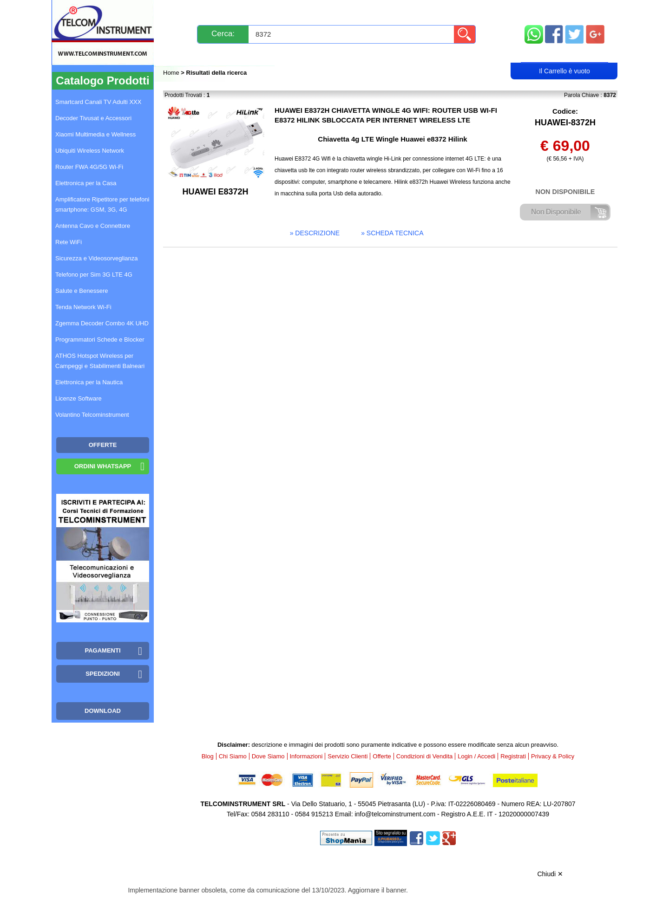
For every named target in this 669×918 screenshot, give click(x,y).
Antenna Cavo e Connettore (92, 225)
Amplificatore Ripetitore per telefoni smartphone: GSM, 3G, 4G (102, 204)
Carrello (564, 54)
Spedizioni (262, 10)
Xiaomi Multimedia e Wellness (95, 134)
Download (103, 710)
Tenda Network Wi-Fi (83, 307)
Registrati (366, 54)
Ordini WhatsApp (102, 466)
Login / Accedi (299, 54)
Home (172, 72)
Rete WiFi (68, 242)
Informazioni (451, 10)
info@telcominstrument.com (394, 814)
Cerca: (223, 33)
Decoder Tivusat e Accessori (93, 118)
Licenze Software (78, 398)
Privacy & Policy (552, 756)
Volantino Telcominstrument (92, 414)
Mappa (564, 10)
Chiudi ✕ (550, 874)
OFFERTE (103, 444)
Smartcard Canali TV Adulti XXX (98, 101)
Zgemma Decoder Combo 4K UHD (102, 323)
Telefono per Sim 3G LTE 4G (93, 274)
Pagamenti (316, 10)
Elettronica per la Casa (86, 183)
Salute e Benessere (81, 290)
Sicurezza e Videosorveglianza (96, 258)
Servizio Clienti (381, 10)
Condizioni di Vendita (424, 756)
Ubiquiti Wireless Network (89, 150)
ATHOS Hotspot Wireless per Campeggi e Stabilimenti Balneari (99, 360)
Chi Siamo (233, 756)
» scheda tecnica (392, 233)
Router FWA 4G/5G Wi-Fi (89, 166)
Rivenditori (429, 54)
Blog (180, 54)
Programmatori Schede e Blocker (99, 339)
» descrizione (315, 233)
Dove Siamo (268, 756)
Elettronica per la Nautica (89, 382)
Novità (183, 10)
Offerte (382, 756)
